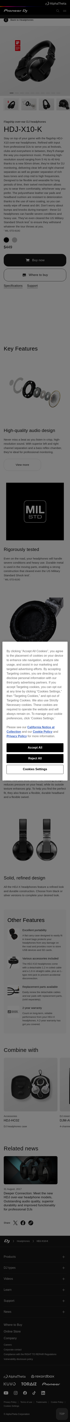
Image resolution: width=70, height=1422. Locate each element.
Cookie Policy (42, 731)
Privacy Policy (17, 736)
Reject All (35, 758)
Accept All (35, 747)
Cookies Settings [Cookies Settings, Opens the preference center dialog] (35, 769)
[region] (35, 711)
